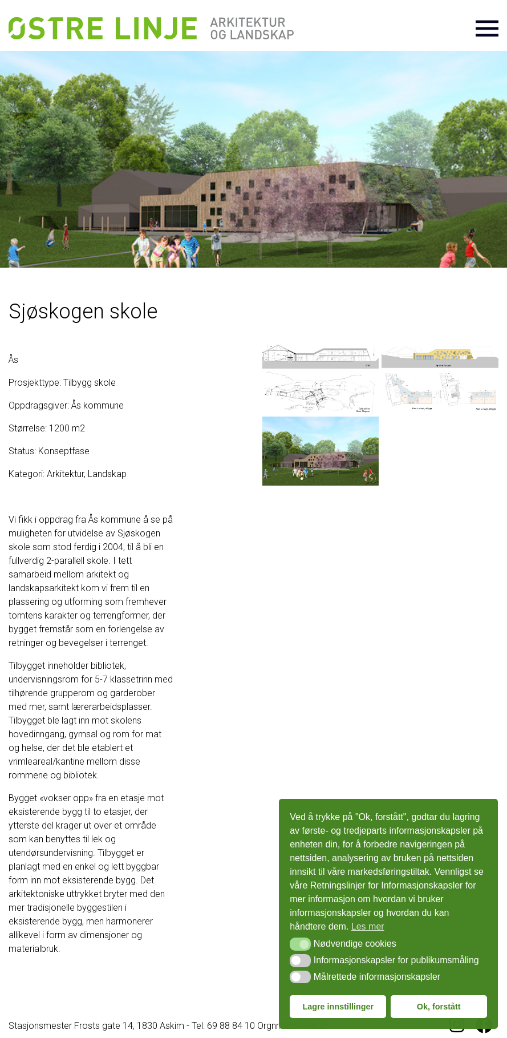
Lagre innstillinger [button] (338, 1006)
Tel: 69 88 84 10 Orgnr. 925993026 (260, 1025)
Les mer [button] (367, 926)
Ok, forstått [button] (439, 1006)
